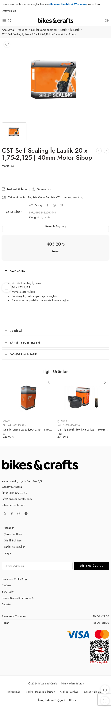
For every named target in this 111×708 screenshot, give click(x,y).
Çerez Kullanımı (93, 692)
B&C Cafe (8, 591)
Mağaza (22, 30)
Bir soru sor (42, 189)
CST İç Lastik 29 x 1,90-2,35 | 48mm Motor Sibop (28, 429)
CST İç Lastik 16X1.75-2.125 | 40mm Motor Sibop (82, 429)
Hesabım (9, 528)
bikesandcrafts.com (13, 505)
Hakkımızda (14, 692)
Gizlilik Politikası (13, 540)
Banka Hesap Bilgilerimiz (40, 692)
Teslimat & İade (14, 189)
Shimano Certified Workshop (68, 4)
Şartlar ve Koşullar (14, 547)
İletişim (8, 553)
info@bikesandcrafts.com (17, 499)
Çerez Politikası (13, 534)
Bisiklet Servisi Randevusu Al (18, 598)
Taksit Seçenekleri (25, 343)
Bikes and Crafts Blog (14, 579)
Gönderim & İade (23, 354)
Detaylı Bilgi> (9, 11)
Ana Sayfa (8, 30)
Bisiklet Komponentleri (44, 30)
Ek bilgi (16, 331)
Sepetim (6, 604)
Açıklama (17, 271)
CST (13, 166)
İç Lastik (74, 30)
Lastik (63, 30)
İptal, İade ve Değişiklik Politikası (57, 700)
